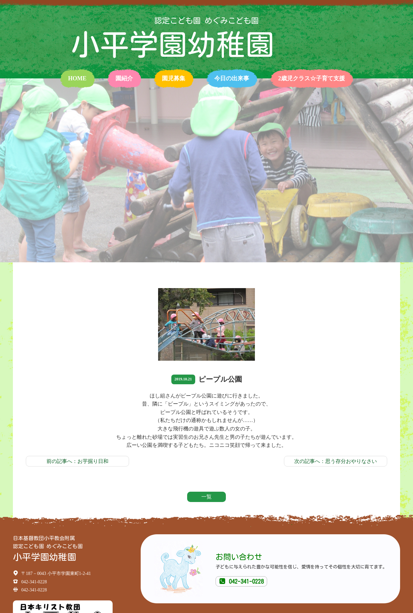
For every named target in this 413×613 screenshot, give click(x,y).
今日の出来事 (231, 78)
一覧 (206, 496)
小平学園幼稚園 (172, 44)
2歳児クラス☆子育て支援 (311, 78)
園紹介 (124, 78)
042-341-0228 (241, 581)
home (77, 78)
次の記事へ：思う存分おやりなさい (335, 461)
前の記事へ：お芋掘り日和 (77, 461)
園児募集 (173, 78)
